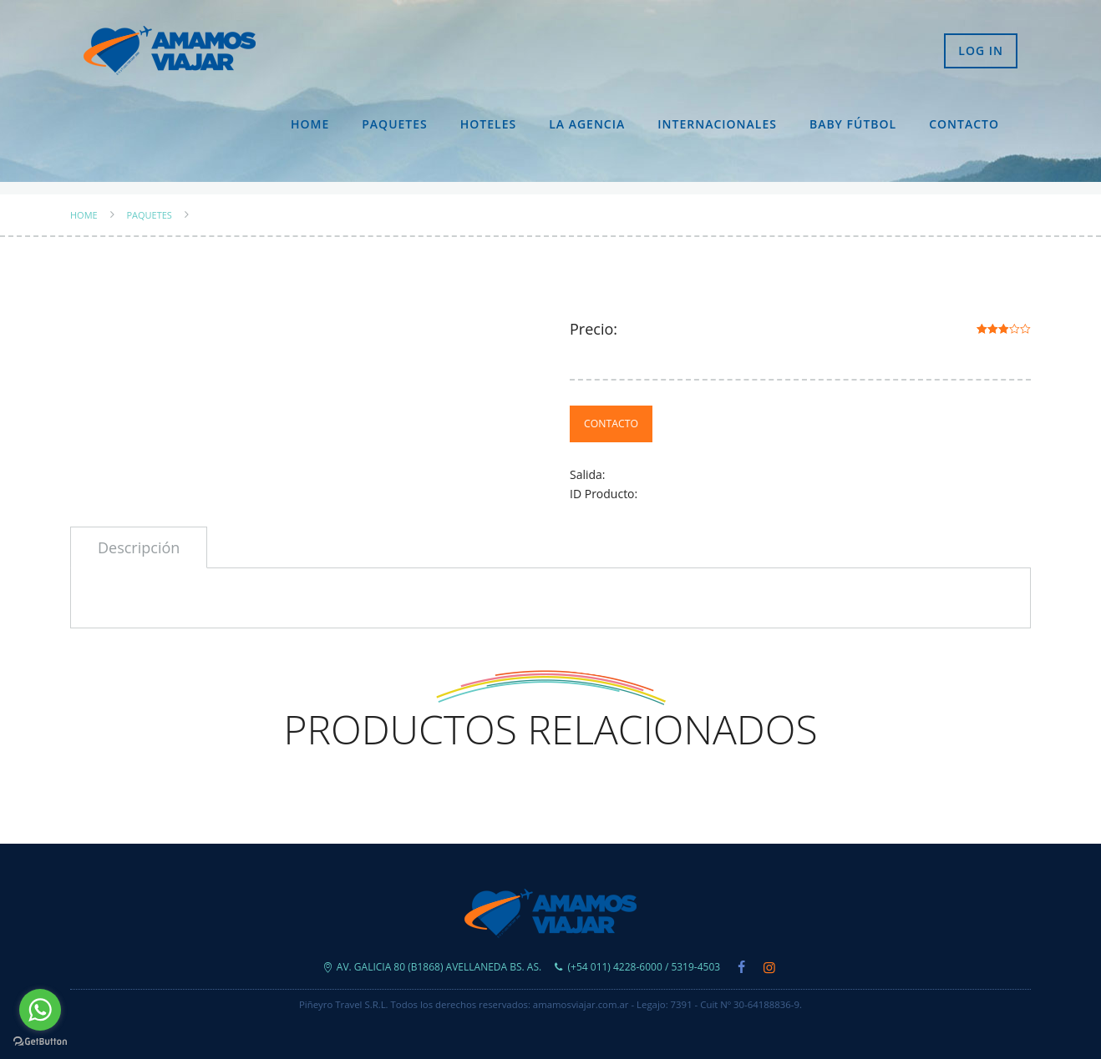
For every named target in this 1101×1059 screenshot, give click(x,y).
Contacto (964, 124)
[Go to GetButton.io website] (40, 1041)
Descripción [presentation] (139, 547)
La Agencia (587, 124)
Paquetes (395, 124)
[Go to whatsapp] (40, 1010)
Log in (980, 50)
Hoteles (488, 124)
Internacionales (717, 124)
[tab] (138, 547)
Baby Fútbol (852, 124)
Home (310, 124)
